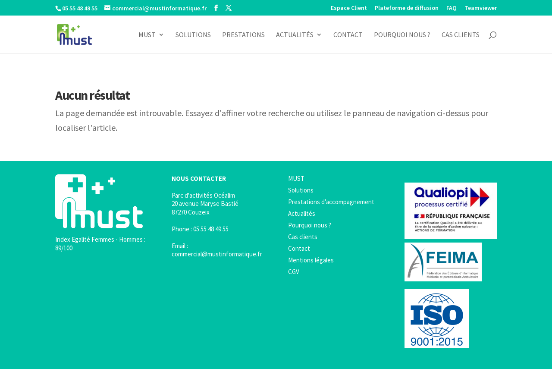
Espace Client (349, 8)
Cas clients (461, 35)
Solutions (193, 35)
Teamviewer (480, 8)
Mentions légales (311, 260)
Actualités (295, 35)
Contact (348, 35)
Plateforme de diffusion (407, 8)
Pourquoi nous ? (402, 35)
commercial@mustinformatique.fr (217, 254)
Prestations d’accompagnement (331, 202)
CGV (293, 272)
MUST (147, 35)
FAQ (451, 8)
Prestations (243, 35)
